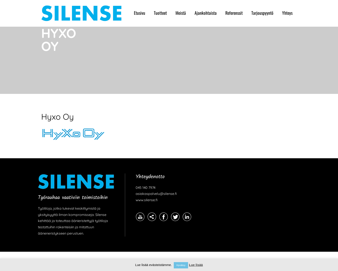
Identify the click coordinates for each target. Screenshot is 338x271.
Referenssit (234, 13)
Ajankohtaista (206, 13)
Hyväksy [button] (180, 265)
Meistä (181, 13)
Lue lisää (196, 265)
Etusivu (139, 13)
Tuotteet (160, 13)
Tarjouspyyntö (262, 13)
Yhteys (287, 13)
